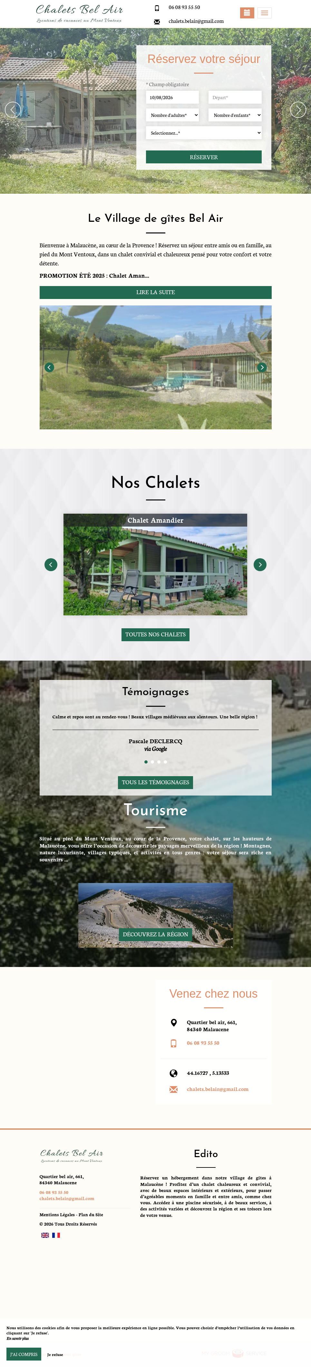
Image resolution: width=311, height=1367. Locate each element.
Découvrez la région (155, 934)
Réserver (204, 157)
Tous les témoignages (155, 782)
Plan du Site (91, 1214)
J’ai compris (23, 1354)
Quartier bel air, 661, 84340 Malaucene (62, 1179)
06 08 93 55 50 (203, 1042)
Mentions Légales (57, 1214)
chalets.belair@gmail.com (196, 20)
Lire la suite (155, 292)
